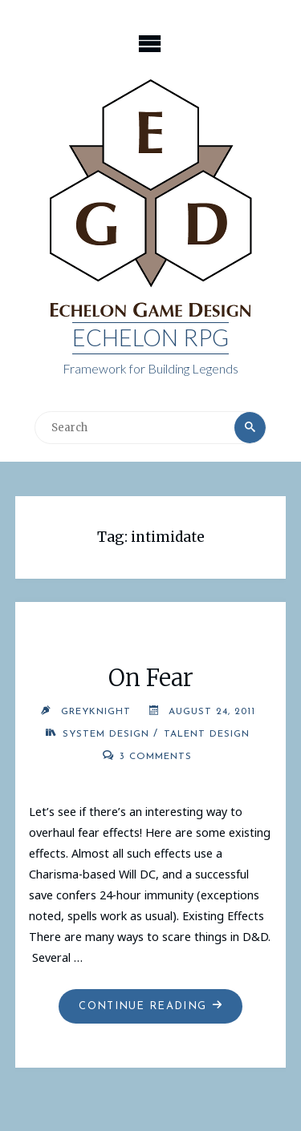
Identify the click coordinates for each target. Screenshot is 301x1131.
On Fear (150, 678)
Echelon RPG (150, 337)
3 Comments (156, 756)
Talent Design (207, 734)
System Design (106, 734)
